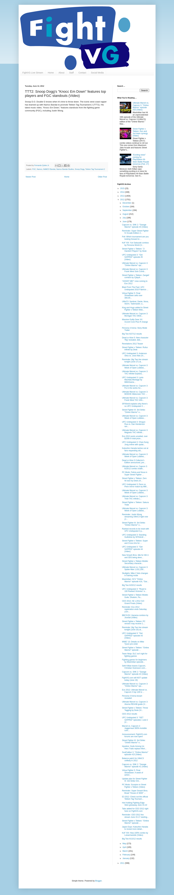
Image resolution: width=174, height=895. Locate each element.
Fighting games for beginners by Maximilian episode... (134, 661)
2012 (122, 199)
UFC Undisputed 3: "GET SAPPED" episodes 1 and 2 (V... (135, 719)
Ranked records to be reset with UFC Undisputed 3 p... (135, 530)
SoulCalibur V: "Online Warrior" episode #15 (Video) (135, 753)
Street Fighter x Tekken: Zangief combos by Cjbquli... (135, 276)
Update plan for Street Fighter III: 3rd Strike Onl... (134, 780)
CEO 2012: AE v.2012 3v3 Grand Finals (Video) (133, 602)
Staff (71, 72)
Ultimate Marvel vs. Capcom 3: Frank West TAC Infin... (135, 399)
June (124, 221)
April (124, 847)
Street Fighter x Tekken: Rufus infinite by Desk (135, 348)
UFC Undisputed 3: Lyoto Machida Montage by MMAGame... (132, 379)
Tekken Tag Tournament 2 (95, 169)
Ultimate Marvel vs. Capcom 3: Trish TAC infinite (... (135, 497)
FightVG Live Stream (32, 72)
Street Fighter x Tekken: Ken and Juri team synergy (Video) (140, 132)
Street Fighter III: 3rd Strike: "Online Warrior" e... (133, 411)
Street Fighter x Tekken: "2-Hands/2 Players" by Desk (134, 250)
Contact (82, 72)
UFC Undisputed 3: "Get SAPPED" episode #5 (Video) (132, 257)
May (124, 843)
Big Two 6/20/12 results (132, 585)
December (127, 203)
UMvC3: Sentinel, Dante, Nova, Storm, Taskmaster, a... (135, 302)
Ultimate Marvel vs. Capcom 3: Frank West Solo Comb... (135, 270)
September (127, 210)
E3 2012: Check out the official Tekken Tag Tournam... (135, 798)
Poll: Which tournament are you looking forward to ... (135, 238)
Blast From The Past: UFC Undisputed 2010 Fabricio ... (135, 288)
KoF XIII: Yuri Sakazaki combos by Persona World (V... (135, 244)
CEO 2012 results (129, 714)
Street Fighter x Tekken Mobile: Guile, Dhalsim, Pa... (135, 596)
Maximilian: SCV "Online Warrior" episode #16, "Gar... (135, 580)
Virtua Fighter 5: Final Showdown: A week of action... (132, 772)
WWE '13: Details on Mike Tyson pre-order (133, 643)
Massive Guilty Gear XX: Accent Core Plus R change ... (135, 321)
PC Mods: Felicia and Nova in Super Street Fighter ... (134, 473)
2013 (122, 196)
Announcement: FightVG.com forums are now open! (134, 735)
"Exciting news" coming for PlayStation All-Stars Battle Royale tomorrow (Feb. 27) (141, 159)
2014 (122, 192)
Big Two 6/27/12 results (132, 334)
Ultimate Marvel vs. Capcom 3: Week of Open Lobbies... (135, 366)
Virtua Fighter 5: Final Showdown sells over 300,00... (132, 295)
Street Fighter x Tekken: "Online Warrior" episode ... (135, 649)
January (126, 858)
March (125, 851)
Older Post (102, 177)
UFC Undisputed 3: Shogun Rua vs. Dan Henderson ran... (133, 424)
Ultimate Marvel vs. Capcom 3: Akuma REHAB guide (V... (135, 703)
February (126, 855)
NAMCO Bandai (49, 169)
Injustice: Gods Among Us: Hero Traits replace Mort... (134, 747)
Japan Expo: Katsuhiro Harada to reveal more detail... (135, 828)
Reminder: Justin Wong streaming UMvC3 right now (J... (135, 516)
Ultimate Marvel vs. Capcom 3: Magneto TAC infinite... (135, 431)
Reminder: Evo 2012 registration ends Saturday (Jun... (134, 609)
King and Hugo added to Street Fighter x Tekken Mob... (135, 308)
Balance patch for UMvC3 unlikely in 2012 (133, 759)
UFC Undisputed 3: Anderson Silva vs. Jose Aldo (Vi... (134, 354)
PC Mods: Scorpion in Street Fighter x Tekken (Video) (134, 786)
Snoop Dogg (79, 169)
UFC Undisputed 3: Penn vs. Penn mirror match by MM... (135, 485)
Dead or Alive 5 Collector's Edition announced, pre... (134, 461)
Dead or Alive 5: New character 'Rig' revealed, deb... (135, 339)
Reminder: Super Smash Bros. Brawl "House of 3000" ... (135, 792)
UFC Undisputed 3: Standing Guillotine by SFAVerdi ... (134, 536)
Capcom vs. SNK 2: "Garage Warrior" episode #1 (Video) (135, 765)
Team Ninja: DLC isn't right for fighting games (134, 655)
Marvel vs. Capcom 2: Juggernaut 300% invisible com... (134, 728)
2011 (122, 863)
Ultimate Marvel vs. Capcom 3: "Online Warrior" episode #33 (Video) (141, 106)
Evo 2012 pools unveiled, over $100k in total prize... (135, 437)
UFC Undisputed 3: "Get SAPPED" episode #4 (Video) (132, 549)
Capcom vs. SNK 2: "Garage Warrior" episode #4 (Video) (135, 226)
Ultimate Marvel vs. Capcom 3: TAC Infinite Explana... (135, 372)
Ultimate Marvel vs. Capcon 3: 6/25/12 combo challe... (134, 467)
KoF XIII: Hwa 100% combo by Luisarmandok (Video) (135, 834)
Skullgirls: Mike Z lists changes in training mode (135, 574)
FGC (34, 169)
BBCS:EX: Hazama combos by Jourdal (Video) (135, 616)
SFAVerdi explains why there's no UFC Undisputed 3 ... (134, 405)
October (126, 206)
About (61, 72)
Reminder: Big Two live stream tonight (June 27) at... (135, 360)
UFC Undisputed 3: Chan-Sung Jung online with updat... (135, 443)
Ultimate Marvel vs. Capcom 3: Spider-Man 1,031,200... (135, 568)
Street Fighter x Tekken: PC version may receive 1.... (133, 622)
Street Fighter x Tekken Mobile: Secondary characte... (135, 562)
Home (51, 72)
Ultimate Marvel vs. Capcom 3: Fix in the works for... (135, 387)
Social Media (97, 72)
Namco (39, 169)
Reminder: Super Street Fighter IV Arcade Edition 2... (135, 232)
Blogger (98, 881)
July (124, 218)
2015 (122, 188)
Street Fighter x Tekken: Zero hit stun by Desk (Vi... (134, 479)
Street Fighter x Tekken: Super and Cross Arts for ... (135, 542)
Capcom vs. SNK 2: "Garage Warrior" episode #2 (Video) (135, 673)
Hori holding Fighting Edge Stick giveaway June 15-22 (134, 804)
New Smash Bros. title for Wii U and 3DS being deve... (135, 556)
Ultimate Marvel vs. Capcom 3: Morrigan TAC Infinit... (135, 315)
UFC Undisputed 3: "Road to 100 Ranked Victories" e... (134, 590)
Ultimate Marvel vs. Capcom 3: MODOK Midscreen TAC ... (135, 393)
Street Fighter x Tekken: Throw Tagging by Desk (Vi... (135, 709)
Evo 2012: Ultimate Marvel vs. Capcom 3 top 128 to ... (134, 691)
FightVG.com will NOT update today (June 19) (134, 679)
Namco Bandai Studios (65, 169)
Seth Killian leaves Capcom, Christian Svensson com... (134, 667)
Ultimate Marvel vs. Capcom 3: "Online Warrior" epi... (135, 264)
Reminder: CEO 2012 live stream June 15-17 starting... (135, 816)
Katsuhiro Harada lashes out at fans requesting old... (135, 449)
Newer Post (31, 177)
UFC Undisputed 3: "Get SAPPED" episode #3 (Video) (132, 635)
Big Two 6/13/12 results (132, 839)
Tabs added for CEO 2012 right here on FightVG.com (135, 810)
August (125, 214)
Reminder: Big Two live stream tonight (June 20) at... (135, 628)
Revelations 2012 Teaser (132, 344)
